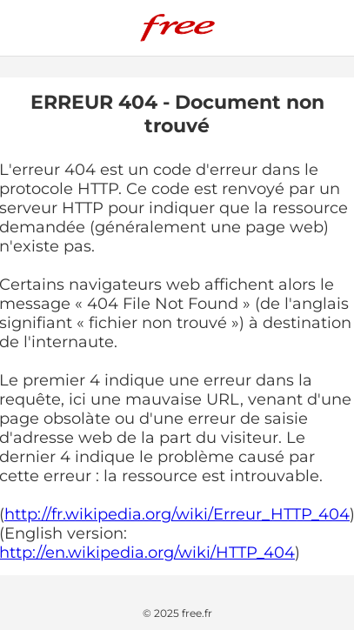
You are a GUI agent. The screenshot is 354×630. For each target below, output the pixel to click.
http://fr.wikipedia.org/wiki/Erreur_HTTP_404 (177, 514)
